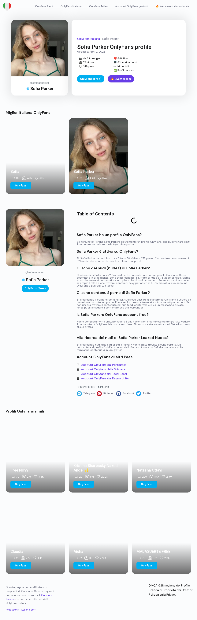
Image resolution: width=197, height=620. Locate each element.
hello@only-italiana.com (21, 609)
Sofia (14, 171)
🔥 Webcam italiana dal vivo (173, 6)
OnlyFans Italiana (71, 6)
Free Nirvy (19, 470)
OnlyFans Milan (98, 6)
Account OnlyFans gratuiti (131, 6)
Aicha (78, 551)
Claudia (16, 551)
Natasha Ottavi (149, 470)
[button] (87, 393)
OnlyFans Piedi (44, 6)
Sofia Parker (84, 171)
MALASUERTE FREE (153, 551)
